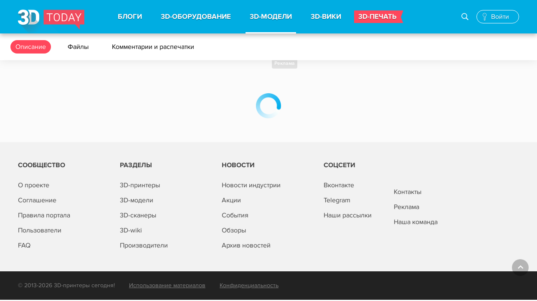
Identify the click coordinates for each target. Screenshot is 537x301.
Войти (500, 17)
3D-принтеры (140, 185)
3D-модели (136, 200)
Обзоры (234, 230)
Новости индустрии (251, 185)
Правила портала (44, 215)
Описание (30, 47)
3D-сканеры (138, 215)
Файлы (79, 47)
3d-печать (377, 17)
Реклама (284, 63)
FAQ (24, 245)
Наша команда (416, 222)
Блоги (130, 17)
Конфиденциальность (249, 285)
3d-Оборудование (196, 17)
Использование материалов (167, 285)
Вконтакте (339, 185)
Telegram (337, 200)
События (235, 215)
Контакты (407, 192)
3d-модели (271, 17)
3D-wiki (131, 230)
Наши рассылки (348, 215)
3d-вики (326, 17)
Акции (231, 200)
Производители (144, 245)
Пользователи (39, 230)
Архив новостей (246, 245)
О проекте (33, 185)
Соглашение (37, 200)
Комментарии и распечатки (154, 47)
